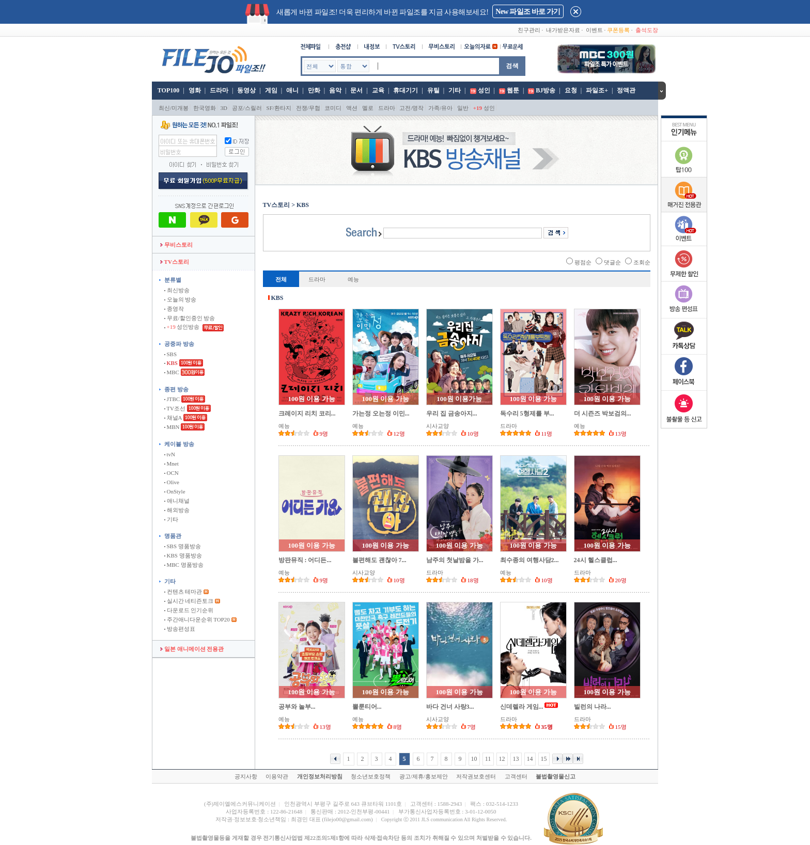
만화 (314, 90)
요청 (571, 90)
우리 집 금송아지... (451, 413)
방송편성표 (179, 629)
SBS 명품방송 (182, 546)
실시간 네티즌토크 (189, 601)
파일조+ (597, 90)
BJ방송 (545, 90)
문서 (356, 90)
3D (224, 108)
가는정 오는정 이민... (381, 413)
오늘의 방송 (180, 299)
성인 (484, 90)
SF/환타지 (279, 108)
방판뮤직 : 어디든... (305, 560)
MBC (171, 372)
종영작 (174, 309)
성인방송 (182, 327)
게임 (271, 90)
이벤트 (594, 30)
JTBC (172, 399)
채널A (173, 417)
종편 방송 (176, 389)
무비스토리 (176, 245)
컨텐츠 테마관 (184, 591)
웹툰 (513, 90)
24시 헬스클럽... (595, 560)
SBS (170, 354)
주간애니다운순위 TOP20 (197, 619)
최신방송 (177, 290)
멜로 (367, 108)
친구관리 (529, 30)
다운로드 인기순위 (189, 610)
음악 (335, 90)
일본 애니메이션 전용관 (192, 649)
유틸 (433, 90)
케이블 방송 (179, 444)
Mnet (171, 463)
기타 (454, 90)
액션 (351, 108)
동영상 (246, 90)
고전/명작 (411, 108)
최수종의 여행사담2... (529, 560)
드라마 (219, 90)
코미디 (332, 108)
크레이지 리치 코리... (307, 413)
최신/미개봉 (174, 108)
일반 (463, 108)
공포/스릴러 (247, 108)
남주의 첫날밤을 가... (455, 560)
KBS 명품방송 (183, 555)
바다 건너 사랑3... (450, 706)
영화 (195, 90)
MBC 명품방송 (184, 565)
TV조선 (174, 408)
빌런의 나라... (592, 706)
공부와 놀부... (297, 706)
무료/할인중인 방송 (189, 318)
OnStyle (174, 491)
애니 (292, 90)
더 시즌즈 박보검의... (602, 413)
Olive (171, 482)
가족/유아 (440, 108)
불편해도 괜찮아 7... (379, 560)
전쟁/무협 (308, 108)
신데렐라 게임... (521, 706)
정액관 (626, 90)
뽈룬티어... (367, 706)
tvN (169, 454)
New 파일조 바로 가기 (527, 11)
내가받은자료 (563, 30)
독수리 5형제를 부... (527, 413)
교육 (378, 90)
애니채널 (177, 501)
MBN (172, 427)
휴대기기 (405, 90)
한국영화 (204, 108)
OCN (171, 473)
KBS (171, 363)
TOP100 (167, 90)
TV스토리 (174, 262)
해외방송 (177, 510)
